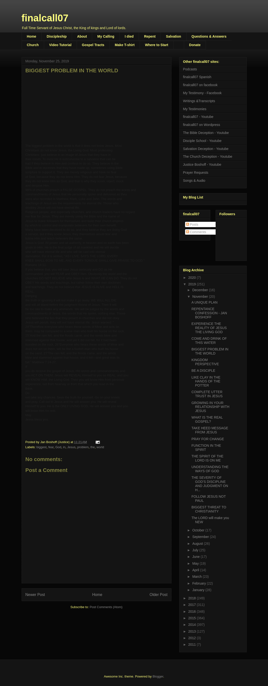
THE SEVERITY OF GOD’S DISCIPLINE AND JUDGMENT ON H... (209, 484)
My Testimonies (194, 109)
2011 (192, 644)
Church (33, 45)
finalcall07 (45, 18)
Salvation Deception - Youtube (206, 149)
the (92, 447)
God (58, 447)
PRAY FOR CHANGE (207, 439)
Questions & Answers (209, 36)
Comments (196, 232)
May (196, 563)
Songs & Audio (194, 180)
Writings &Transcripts (199, 101)
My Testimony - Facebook (202, 93)
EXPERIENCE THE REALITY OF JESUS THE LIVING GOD (209, 328)
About (82, 36)
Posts (192, 224)
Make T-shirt (125, 45)
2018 (192, 598)
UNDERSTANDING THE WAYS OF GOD (209, 469)
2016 (192, 611)
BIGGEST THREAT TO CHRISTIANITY (208, 509)
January (198, 590)
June (196, 557)
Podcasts (190, 69)
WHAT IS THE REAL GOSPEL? (207, 419)
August (198, 543)
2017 (192, 605)
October (198, 530)
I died (129, 36)
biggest (41, 447)
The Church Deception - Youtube (207, 156)
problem (83, 447)
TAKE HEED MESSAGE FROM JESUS (209, 430)
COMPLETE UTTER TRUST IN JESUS (206, 394)
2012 (192, 638)
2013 (192, 631)
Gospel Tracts (93, 45)
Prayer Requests (195, 172)
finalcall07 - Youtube (198, 117)
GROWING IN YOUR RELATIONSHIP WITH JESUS (210, 407)
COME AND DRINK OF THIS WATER (209, 341)
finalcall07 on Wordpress (201, 125)
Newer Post (35, 595)
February (199, 583)
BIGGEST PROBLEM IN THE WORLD (209, 351)
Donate (195, 45)
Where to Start (156, 45)
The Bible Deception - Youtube (206, 133)
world (100, 447)
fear (51, 447)
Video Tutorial (60, 45)
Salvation (173, 36)
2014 (192, 625)
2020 (192, 278)
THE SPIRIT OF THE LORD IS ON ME (207, 458)
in (64, 447)
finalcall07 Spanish (197, 77)
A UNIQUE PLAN (204, 302)
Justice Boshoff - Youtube (202, 164)
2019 (192, 284)
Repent (149, 36)
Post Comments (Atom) (106, 607)
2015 (192, 618)
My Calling (105, 36)
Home (31, 36)
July (195, 550)
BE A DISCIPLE (203, 370)
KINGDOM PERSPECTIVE (205, 362)
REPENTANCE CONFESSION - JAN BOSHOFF (209, 313)
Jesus (71, 447)
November (200, 296)
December (200, 290)
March (197, 577)
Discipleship (56, 36)
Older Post (159, 595)
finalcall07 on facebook (200, 85)
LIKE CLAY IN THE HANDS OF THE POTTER (205, 381)
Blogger (158, 676)
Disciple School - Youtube (202, 141)
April (196, 570)
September (201, 537)
